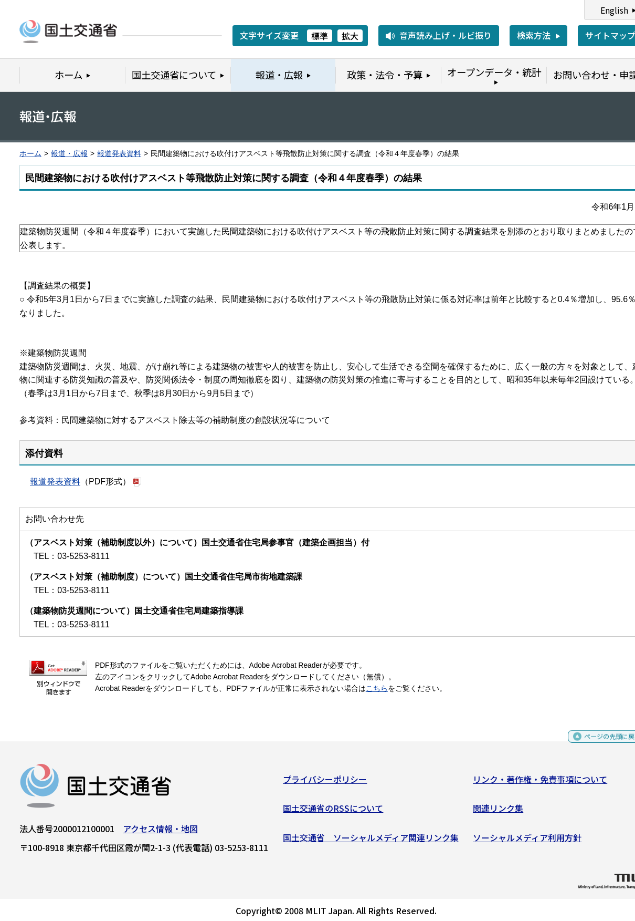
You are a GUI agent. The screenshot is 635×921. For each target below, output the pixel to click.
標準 (319, 35)
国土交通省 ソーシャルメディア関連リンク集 (371, 841)
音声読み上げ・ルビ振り (445, 35)
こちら (377, 688)
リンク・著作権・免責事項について (540, 783)
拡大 (350, 35)
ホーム (30, 154)
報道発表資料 (119, 154)
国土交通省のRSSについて (333, 812)
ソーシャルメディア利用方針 (527, 841)
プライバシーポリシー (325, 783)
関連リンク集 (498, 812)
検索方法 (534, 35)
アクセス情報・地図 (160, 832)
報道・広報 (69, 154)
